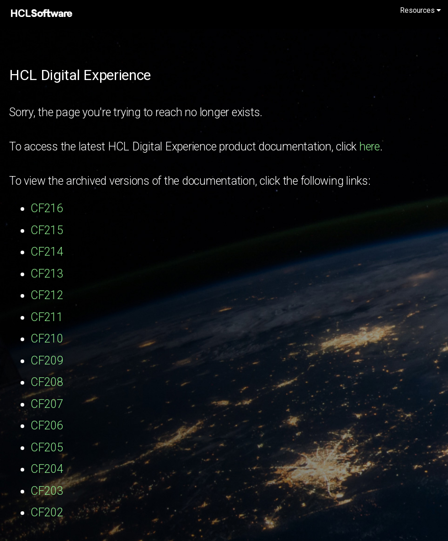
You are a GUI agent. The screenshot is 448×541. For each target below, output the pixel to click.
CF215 (47, 230)
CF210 (47, 338)
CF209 (47, 360)
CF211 (47, 317)
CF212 (47, 295)
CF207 (47, 404)
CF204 (47, 469)
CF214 (47, 251)
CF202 (47, 512)
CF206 (47, 425)
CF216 (47, 208)
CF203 (47, 491)
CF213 (47, 273)
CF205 (47, 447)
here (369, 146)
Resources (420, 10)
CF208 (47, 382)
